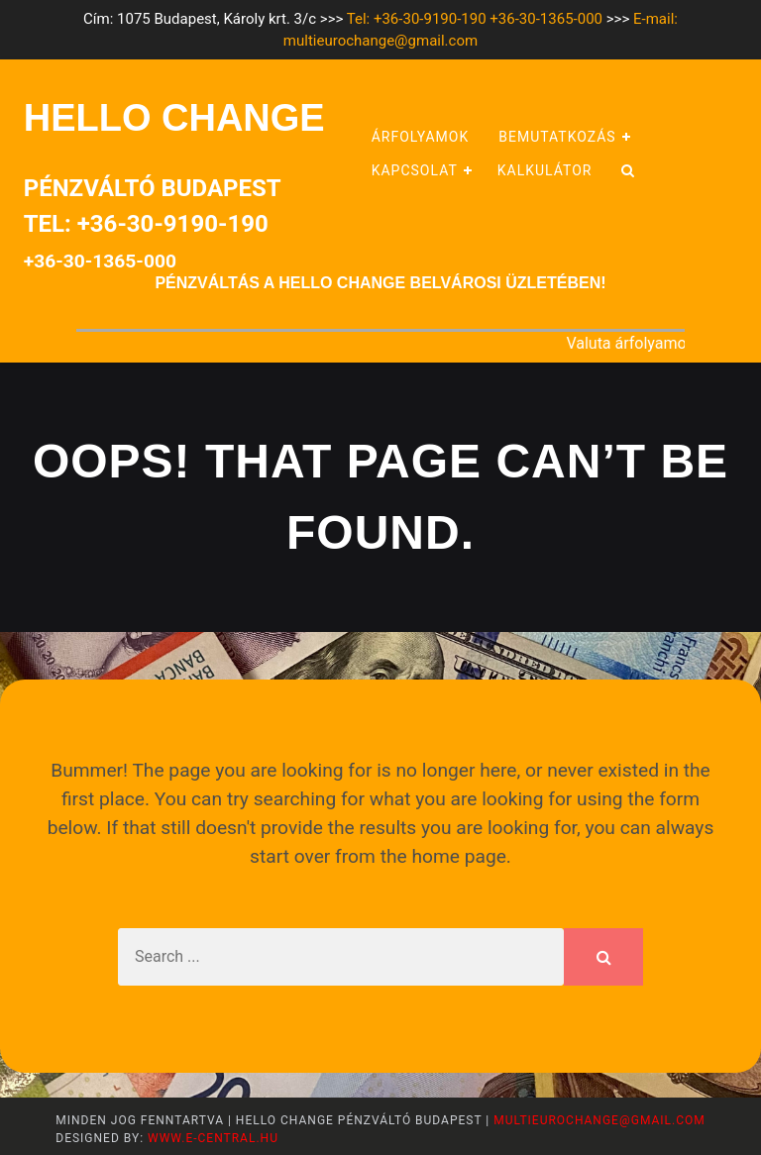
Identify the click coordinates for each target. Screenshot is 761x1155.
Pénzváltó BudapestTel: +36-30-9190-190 (152, 223)
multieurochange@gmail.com (599, 1120)
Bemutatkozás (556, 137)
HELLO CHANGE (174, 118)
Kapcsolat (415, 170)
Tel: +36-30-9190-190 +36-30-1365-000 (474, 19)
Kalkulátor (545, 170)
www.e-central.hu (211, 1138)
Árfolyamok (421, 137)
